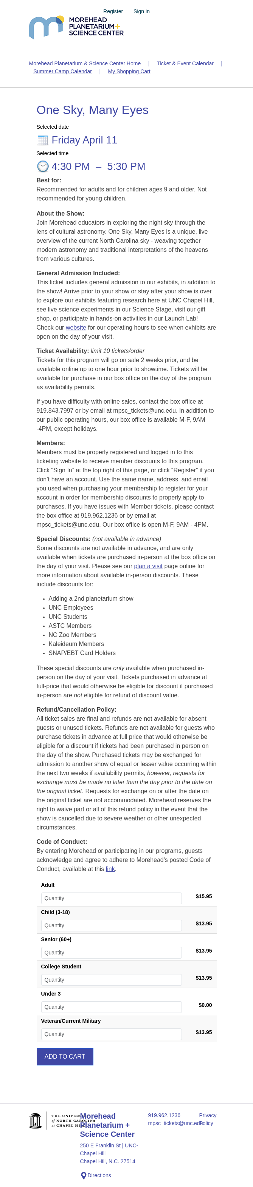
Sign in (141, 11)
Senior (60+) (56, 939)
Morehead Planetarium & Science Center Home (85, 63)
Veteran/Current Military (71, 1021)
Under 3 (51, 994)
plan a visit (148, 566)
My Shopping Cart (129, 71)
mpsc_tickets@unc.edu (169, 1123)
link (110, 869)
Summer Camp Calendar (62, 71)
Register (113, 11)
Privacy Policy (208, 1119)
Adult (48, 885)
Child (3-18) (55, 912)
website (76, 327)
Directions (95, 1175)
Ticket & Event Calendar (185, 63)
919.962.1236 (164, 1115)
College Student (61, 966)
